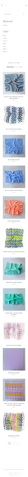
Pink (4, 43)
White (4, 49)
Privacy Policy (14, 475)
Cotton (4, 25)
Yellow (4, 51)
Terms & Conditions (14, 473)
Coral (4, 38)
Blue (4, 35)
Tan (4, 46)
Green (4, 40)
